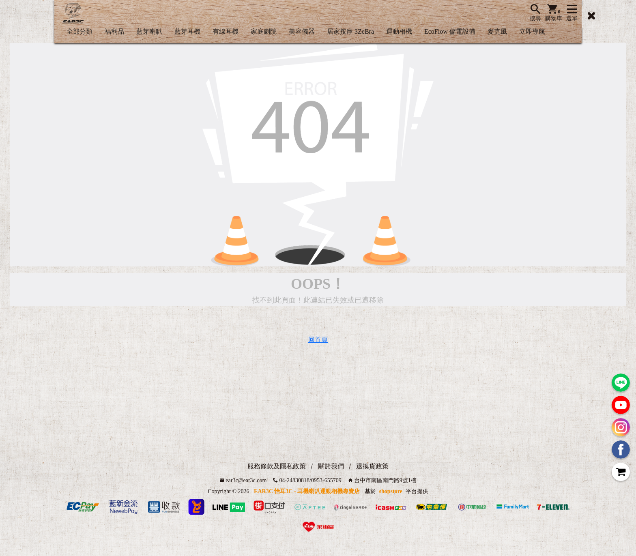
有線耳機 (225, 31)
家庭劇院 (264, 31)
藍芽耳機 (187, 31)
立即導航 (532, 31)
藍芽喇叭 (149, 31)
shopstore (390, 491)
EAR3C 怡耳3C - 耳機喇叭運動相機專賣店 (307, 491)
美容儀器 (302, 31)
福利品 (114, 31)
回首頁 (318, 339)
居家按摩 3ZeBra (350, 31)
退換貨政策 (372, 466)
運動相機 (399, 31)
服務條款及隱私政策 (276, 466)
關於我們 (331, 466)
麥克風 (497, 31)
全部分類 (79, 31)
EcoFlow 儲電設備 (449, 31)
